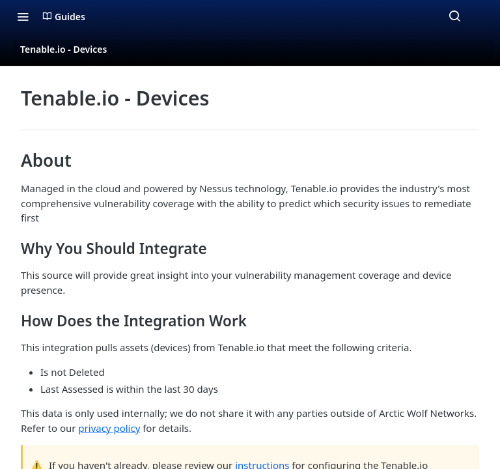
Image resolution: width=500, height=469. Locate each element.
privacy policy (109, 427)
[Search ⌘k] (454, 16)
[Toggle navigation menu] (23, 16)
